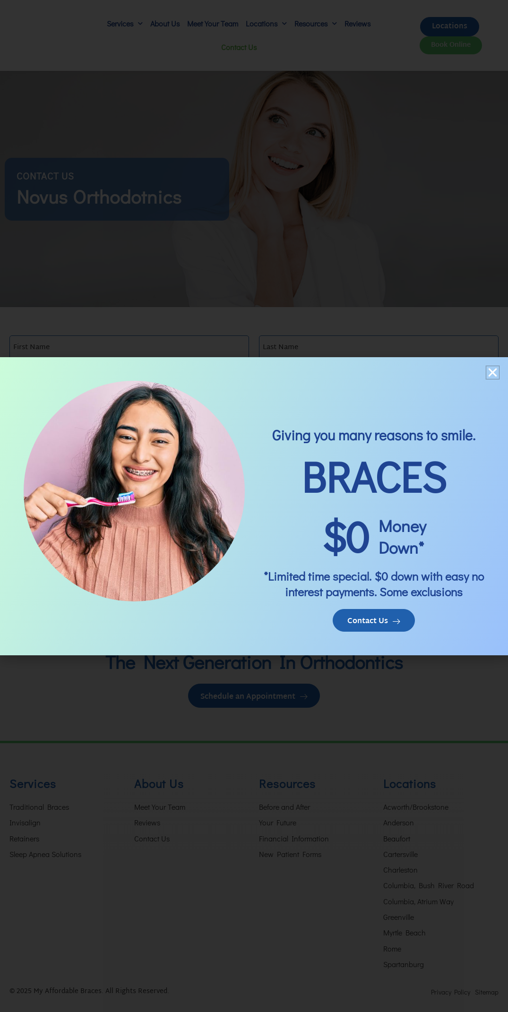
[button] (493, 371)
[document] (254, 506)
